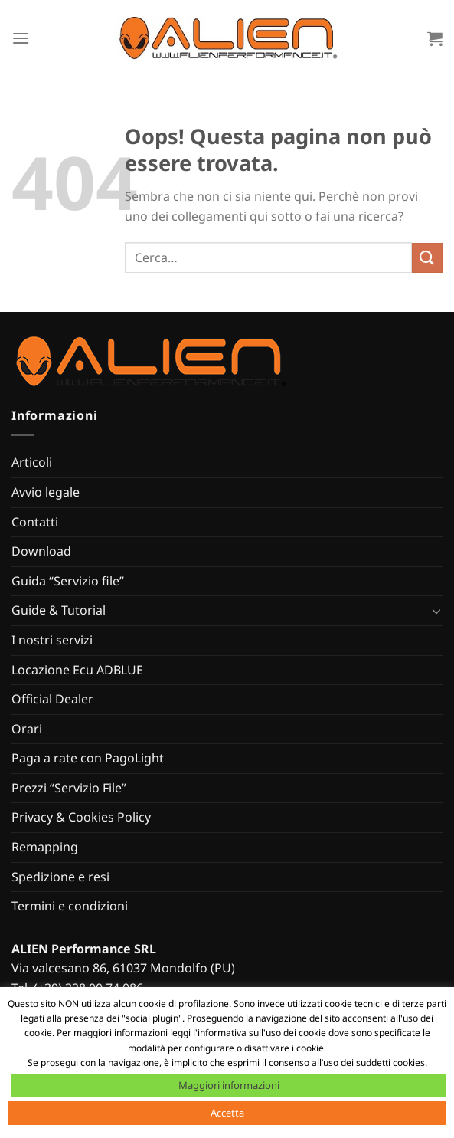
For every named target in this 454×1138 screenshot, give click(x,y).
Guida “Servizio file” (67, 580)
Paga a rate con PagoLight (87, 757)
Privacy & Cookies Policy (81, 816)
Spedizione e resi (60, 876)
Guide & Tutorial (58, 610)
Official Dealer (52, 698)
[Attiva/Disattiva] (436, 611)
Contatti (34, 521)
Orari (26, 728)
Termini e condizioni (69, 905)
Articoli (31, 462)
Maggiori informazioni (228, 1085)
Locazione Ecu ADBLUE (77, 669)
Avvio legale (45, 492)
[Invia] (427, 258)
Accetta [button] (227, 1113)
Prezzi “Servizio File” (68, 787)
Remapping (44, 846)
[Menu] (20, 38)
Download (41, 551)
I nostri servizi (52, 639)
